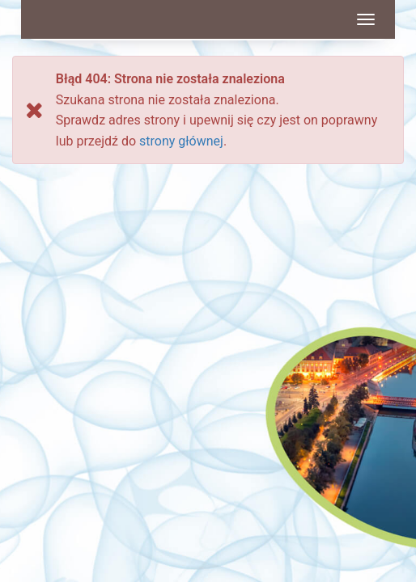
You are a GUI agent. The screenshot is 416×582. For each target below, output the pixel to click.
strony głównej (181, 141)
